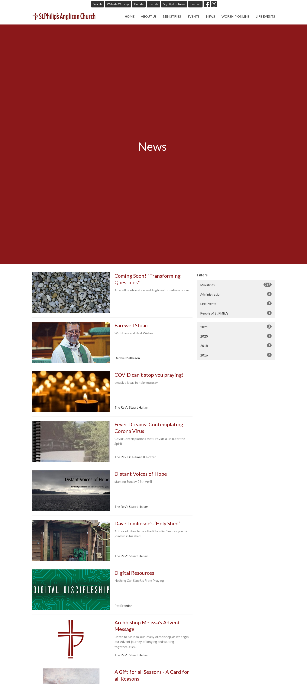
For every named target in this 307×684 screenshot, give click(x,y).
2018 (236, 345)
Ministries (172, 16)
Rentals (153, 4)
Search (97, 4)
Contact (195, 4)
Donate (138, 4)
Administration (236, 294)
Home (130, 16)
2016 (236, 355)
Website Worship (118, 4)
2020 (236, 336)
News (210, 16)
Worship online (235, 16)
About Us (148, 16)
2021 (236, 327)
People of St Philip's (236, 313)
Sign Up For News (174, 4)
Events (193, 16)
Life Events (265, 16)
